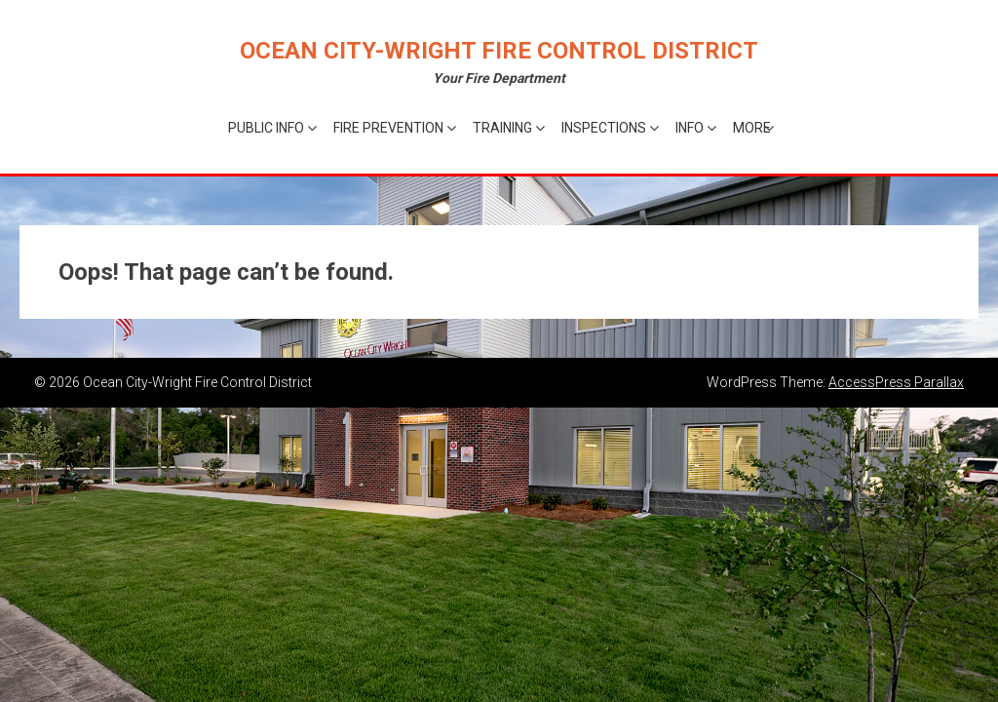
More (752, 128)
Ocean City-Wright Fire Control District (499, 50)
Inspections (603, 128)
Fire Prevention (388, 128)
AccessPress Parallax (896, 382)
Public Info (266, 128)
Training (502, 128)
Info (689, 128)
